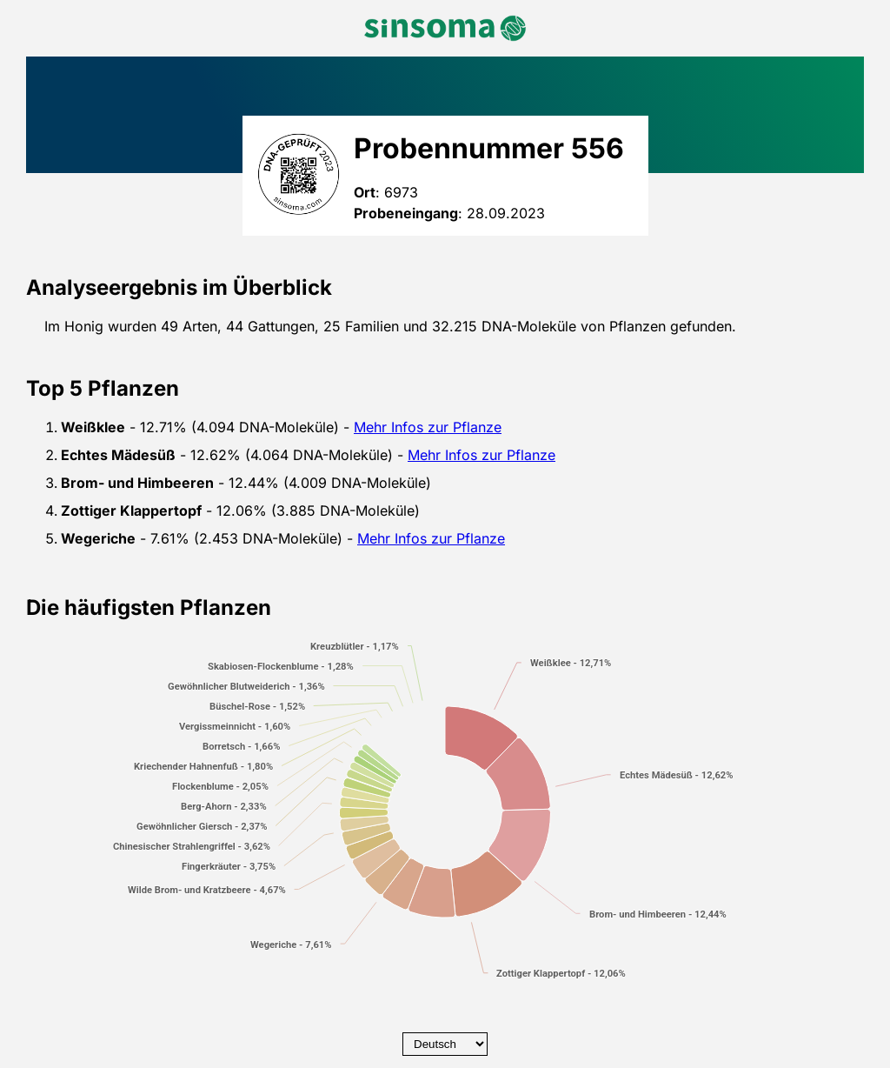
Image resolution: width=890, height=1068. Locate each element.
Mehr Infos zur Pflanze (427, 427)
